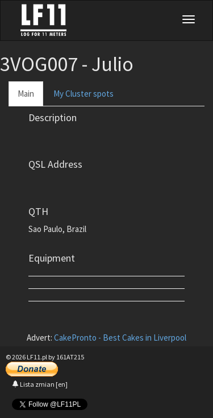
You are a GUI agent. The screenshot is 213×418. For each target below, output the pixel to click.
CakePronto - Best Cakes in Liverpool (120, 337)
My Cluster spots (83, 93)
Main (26, 93)
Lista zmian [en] (40, 384)
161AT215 (70, 357)
